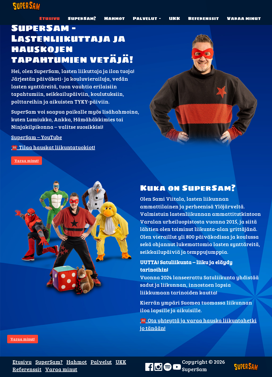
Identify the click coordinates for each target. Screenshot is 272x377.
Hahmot (114, 18)
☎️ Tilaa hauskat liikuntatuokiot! (53, 147)
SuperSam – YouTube (36, 137)
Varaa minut (244, 18)
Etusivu (49, 18)
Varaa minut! (26, 160)
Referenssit (203, 18)
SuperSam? (82, 18)
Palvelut (147, 18)
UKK (174, 18)
